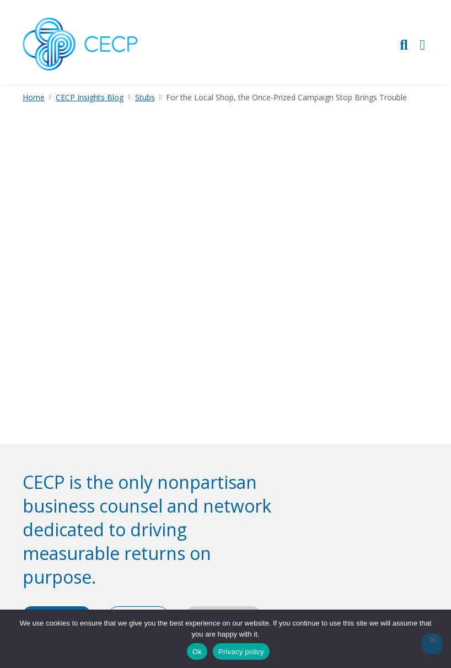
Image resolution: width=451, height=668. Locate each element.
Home (34, 97)
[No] (432, 643)
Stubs (145, 97)
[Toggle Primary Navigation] (423, 44)
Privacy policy (241, 652)
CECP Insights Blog (90, 97)
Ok (197, 652)
